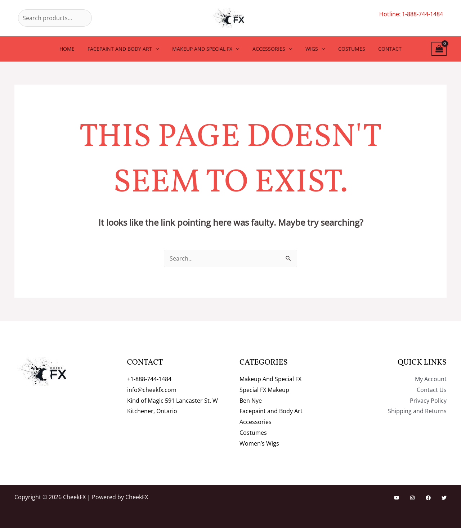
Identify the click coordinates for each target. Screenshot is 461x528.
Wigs (309, 48)
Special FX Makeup (264, 390)
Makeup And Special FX (205, 48)
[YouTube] (396, 497)
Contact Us (432, 390)
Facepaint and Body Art (125, 48)
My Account (431, 379)
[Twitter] (444, 497)
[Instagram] (412, 497)
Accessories (268, 48)
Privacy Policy (428, 401)
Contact (381, 48)
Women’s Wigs (259, 443)
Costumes (345, 48)
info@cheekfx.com (151, 390)
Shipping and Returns (417, 411)
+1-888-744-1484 (149, 379)
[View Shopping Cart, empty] (439, 49)
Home (75, 48)
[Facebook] (428, 497)
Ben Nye (251, 401)
